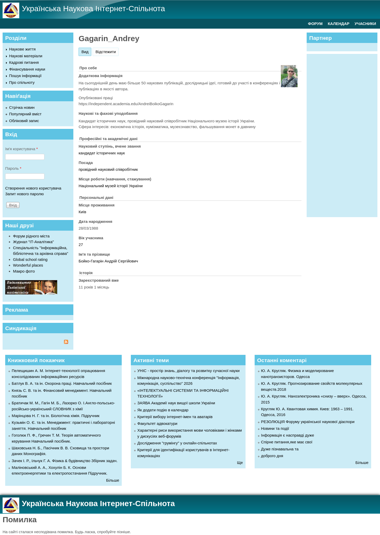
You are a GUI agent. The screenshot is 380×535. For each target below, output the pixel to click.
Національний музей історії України (111, 186)
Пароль (13, 168)
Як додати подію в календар (162, 410)
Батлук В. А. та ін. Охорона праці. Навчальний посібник (62, 383)
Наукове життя (22, 49)
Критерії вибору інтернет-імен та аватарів (174, 416)
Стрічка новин (22, 107)
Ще (240, 462)
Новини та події (275, 428)
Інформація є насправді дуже (287, 435)
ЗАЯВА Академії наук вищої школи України (176, 403)
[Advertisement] (344, 134)
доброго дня (272, 456)
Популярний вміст (25, 114)
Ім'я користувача (21, 149)
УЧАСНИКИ (365, 23)
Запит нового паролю (24, 194)
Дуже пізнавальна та (280, 449)
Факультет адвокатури (157, 423)
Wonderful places (28, 265)
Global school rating (30, 259)
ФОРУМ (315, 23)
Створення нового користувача (33, 188)
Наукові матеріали (25, 56)
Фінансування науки (27, 69)
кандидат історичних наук (102, 153)
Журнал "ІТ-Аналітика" (33, 242)
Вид (86, 51)
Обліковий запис (24, 120)
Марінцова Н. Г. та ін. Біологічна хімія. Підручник (55, 415)
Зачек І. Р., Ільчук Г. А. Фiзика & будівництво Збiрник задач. (65, 460)
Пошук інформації (25, 75)
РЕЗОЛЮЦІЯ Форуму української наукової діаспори (308, 421)
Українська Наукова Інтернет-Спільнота (93, 8)
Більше (112, 480)
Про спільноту (22, 82)
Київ (82, 212)
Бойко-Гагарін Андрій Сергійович (108, 261)
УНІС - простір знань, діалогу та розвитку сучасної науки (188, 370)
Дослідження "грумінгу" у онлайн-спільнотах (177, 443)
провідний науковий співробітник (108, 169)
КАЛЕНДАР (338, 23)
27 (81, 244)
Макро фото (24, 271)
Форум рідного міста (31, 236)
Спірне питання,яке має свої (286, 442)
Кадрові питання (24, 62)
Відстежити (105, 51)
